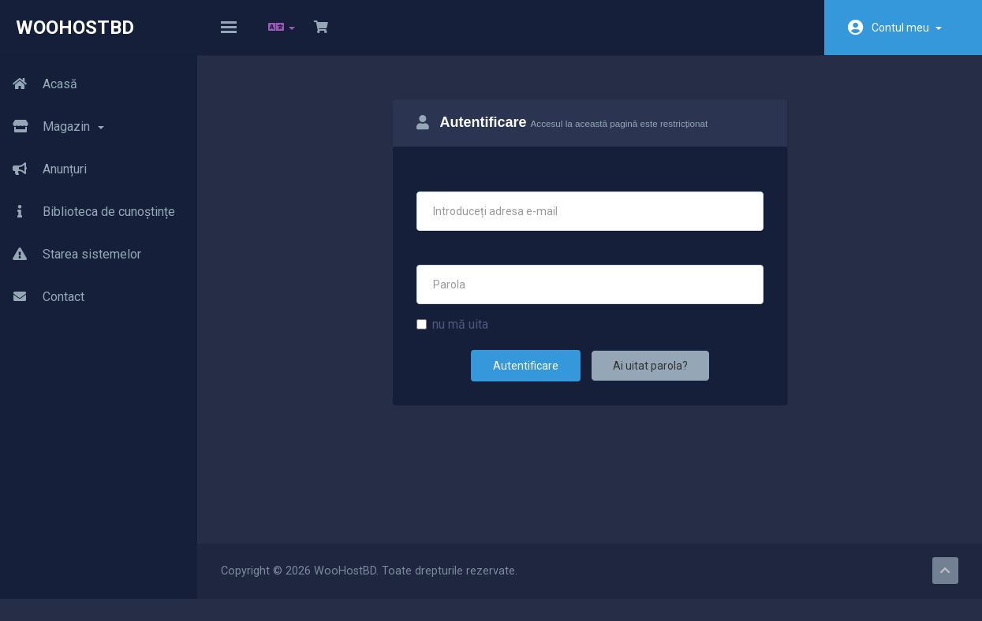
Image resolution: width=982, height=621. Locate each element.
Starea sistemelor (70, 254)
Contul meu (907, 27)
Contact (42, 297)
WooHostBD (75, 28)
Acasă (38, 84)
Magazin (52, 127)
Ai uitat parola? (650, 376)
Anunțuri (43, 169)
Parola (436, 262)
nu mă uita (452, 335)
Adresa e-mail (458, 189)
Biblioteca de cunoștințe (87, 212)
